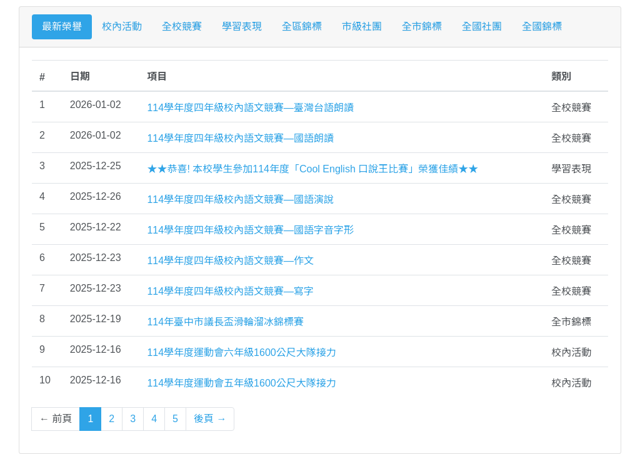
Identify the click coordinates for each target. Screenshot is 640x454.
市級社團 (362, 26)
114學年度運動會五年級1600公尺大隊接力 (241, 383)
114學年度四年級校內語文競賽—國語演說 (240, 199)
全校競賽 (182, 26)
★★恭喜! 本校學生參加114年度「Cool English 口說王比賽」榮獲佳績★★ (312, 169)
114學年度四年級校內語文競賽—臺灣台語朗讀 (250, 107)
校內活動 (122, 26)
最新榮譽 (62, 26)
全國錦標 (542, 26)
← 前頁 (55, 418)
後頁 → (210, 418)
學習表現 (242, 26)
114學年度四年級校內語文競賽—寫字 (230, 291)
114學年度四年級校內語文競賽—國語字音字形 (250, 230)
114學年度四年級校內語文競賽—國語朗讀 (240, 138)
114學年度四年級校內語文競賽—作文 (230, 260)
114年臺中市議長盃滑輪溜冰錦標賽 (225, 322)
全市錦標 (422, 26)
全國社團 (482, 26)
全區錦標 (302, 26)
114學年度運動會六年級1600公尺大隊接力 (241, 352)
